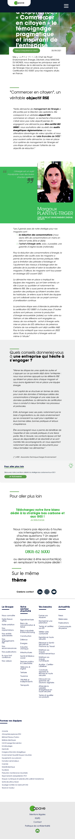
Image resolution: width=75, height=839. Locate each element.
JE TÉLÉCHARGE (15, 477)
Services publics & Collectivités (27, 662)
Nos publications (9, 652)
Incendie (5, 764)
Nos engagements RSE (8, 641)
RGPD (37, 818)
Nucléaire (5, 770)
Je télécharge (37, 520)
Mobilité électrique (8, 767)
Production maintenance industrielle (15, 773)
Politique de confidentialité (37, 826)
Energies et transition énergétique (13, 752)
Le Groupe (7, 607)
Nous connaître (8, 615)
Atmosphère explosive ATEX (11, 734)
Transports (24, 685)
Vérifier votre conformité (44, 633)
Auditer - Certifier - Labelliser (46, 665)
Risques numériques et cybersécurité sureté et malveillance (23, 779)
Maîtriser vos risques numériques (44, 659)
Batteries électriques (9, 740)
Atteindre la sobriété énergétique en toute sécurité (45, 689)
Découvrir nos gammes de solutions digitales (46, 681)
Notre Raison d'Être (7, 620)
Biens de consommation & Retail (27, 625)
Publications (63, 623)
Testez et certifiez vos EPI (46, 627)
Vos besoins (45, 607)
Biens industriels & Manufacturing (27, 631)
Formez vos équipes (11, 721)
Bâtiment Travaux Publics (10, 737)
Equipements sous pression (11, 758)
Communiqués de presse (64, 627)
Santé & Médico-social (27, 657)
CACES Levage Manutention (12, 743)
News (60, 615)
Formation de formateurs (10, 761)
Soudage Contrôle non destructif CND (15, 785)
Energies (23, 643)
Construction (25, 636)
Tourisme (24, 676)
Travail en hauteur (8, 788)
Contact (37, 822)
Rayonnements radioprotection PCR (14, 776)
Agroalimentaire (27, 620)
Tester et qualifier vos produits (46, 696)
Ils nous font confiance (7, 656)
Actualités (64, 607)
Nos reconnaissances (9, 647)
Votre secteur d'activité (25, 609)
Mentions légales (37, 814)
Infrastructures (26, 652)
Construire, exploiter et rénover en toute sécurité (46, 672)
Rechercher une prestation (45, 622)
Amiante (5, 731)
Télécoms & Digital (25, 668)
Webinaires (63, 619)
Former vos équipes (43, 616)
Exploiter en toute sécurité (46, 638)
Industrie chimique (24, 648)
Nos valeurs (7, 661)
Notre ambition (8, 624)
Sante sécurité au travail (10, 782)
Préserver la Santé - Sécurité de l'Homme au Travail (47, 644)
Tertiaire (23, 672)
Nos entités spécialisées (7, 635)
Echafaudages (7, 746)
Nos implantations (8, 629)
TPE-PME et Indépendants (26, 681)
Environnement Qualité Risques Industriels (17, 755)
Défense (23, 640)
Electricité (5, 749)
